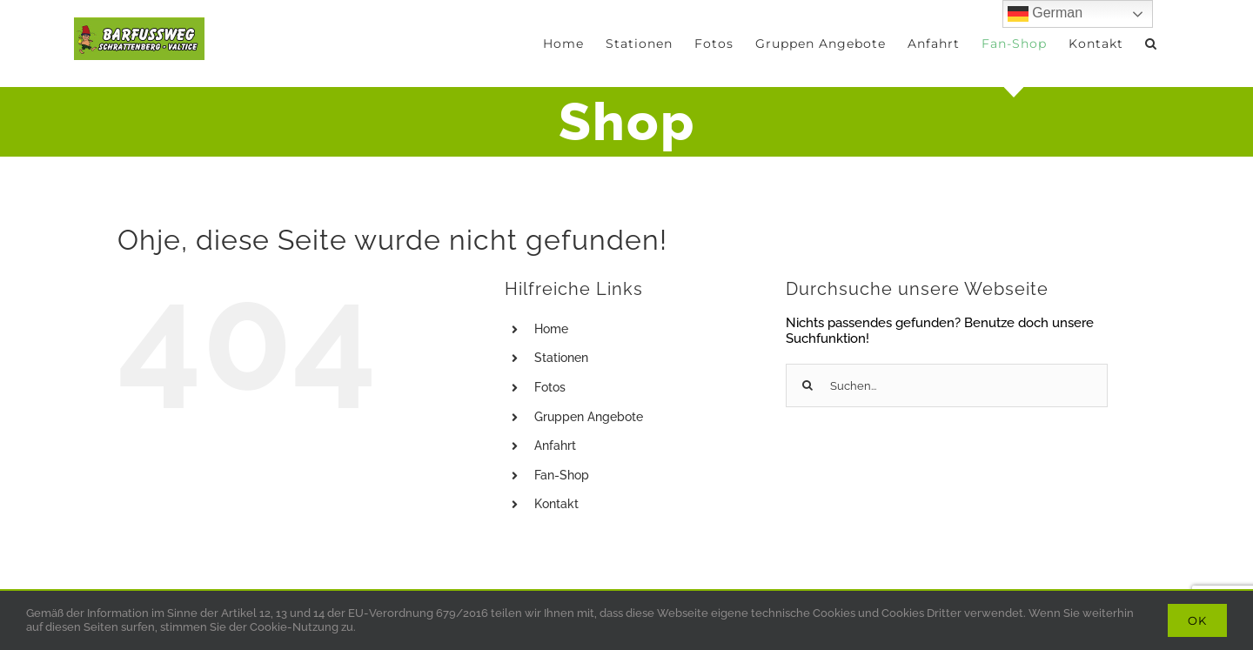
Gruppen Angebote (588, 417)
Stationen (561, 358)
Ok (1197, 620)
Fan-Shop (561, 475)
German (1045, 13)
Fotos (550, 387)
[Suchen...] (947, 385)
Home (551, 329)
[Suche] (807, 385)
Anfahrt (555, 445)
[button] (1151, 43)
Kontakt (556, 504)
